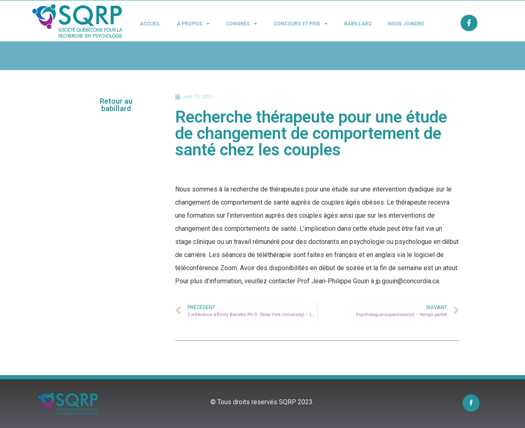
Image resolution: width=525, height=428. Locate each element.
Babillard (358, 24)
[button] (116, 105)
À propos (193, 23)
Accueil (150, 24)
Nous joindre (406, 24)
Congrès (241, 23)
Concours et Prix (301, 23)
